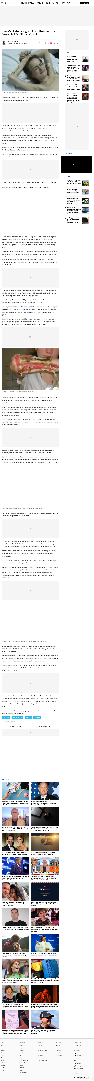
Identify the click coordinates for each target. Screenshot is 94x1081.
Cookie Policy (41, 1055)
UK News (3, 1048)
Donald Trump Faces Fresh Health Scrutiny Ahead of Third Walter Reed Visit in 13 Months (74, 78)
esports (21, 1065)
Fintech (21, 1070)
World (2, 1045)
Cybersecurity (23, 1057)
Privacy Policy (41, 1052)
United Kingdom (59, 1052)
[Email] (54, 43)
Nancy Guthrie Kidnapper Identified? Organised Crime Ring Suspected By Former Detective (15, 1006)
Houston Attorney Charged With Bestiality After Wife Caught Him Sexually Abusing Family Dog (14, 955)
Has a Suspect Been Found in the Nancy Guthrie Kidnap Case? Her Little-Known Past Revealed (44, 929)
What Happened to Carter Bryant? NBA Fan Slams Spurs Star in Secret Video (74, 59)
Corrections (40, 1057)
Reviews (3, 1070)
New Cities (22, 1067)
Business (3, 1052)
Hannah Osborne (13, 41)
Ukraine (35, 187)
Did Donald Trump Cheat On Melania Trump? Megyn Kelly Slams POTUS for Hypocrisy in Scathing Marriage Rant (73, 98)
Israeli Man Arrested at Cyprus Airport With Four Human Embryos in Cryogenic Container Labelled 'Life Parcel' (45, 980)
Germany (28, 309)
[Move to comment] (57, 43)
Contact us (40, 1048)
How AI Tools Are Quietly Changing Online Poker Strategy (73, 191)
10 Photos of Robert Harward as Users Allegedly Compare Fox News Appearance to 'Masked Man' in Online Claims (44, 878)
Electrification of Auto (24, 1052)
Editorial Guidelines (44, 726)
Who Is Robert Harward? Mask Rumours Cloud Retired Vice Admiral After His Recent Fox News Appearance (15, 828)
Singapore (58, 1050)
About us (40, 1045)
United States (59, 1055)
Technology (3, 1060)
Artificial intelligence (24, 1060)
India (57, 1048)
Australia (58, 1045)
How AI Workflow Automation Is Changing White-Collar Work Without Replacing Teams (74, 211)
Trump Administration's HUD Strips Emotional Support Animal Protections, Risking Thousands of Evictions (15, 878)
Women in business (24, 1062)
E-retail (21, 1045)
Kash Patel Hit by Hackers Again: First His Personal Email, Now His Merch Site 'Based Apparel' (44, 903)
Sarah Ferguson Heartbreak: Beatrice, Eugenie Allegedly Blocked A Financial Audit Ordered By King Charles (15, 980)
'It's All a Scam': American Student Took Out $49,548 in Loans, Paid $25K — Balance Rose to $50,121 (15, 803)
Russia (41, 125)
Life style (3, 1065)
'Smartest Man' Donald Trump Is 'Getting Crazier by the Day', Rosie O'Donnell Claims (73, 87)
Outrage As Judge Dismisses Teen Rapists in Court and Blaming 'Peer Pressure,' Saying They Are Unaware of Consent (44, 828)
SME (2, 1055)
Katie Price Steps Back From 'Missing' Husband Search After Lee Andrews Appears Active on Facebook (15, 903)
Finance (21, 1055)
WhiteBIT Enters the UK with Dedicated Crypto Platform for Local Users (74, 182)
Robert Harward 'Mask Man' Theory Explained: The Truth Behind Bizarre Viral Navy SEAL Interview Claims (43, 803)
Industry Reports (23, 1072)
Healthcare (22, 1050)
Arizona (9, 138)
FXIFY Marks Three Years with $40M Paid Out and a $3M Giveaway (73, 201)
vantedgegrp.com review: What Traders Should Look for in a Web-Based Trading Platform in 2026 (73, 221)
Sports (2, 1067)
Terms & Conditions (42, 1050)
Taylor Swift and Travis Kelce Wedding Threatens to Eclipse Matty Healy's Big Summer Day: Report (73, 69)
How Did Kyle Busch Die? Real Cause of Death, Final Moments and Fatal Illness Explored (43, 1032)
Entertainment (4, 1062)
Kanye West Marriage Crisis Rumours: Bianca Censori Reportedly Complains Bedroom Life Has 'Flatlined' (44, 1006)
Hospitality (22, 1048)
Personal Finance (5, 1057)
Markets (3, 1050)
